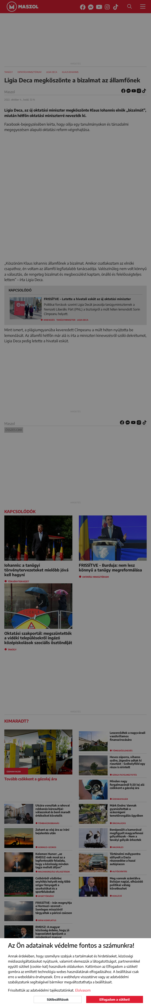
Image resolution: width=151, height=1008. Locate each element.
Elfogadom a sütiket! (114, 999)
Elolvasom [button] (83, 990)
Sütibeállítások (57, 999)
